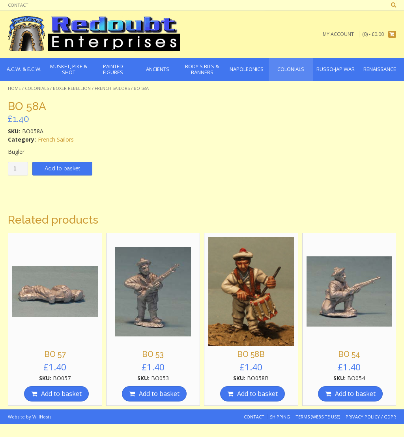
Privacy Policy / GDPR (371, 416)
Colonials (37, 88)
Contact (18, 4)
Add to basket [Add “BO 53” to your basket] (159, 393)
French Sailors (112, 88)
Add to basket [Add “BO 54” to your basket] (355, 393)
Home (14, 88)
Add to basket (62, 168)
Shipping (280, 416)
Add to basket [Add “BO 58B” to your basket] (257, 393)
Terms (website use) (318, 416)
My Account (338, 34)
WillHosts (41, 417)
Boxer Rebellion (72, 88)
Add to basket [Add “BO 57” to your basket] (61, 393)
